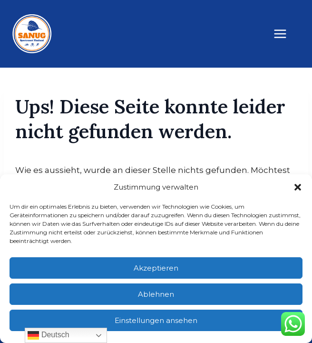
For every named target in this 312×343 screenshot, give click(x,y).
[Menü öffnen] (285, 33)
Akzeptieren (156, 267)
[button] (297, 187)
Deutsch (48, 335)
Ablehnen (156, 294)
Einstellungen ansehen (156, 320)
